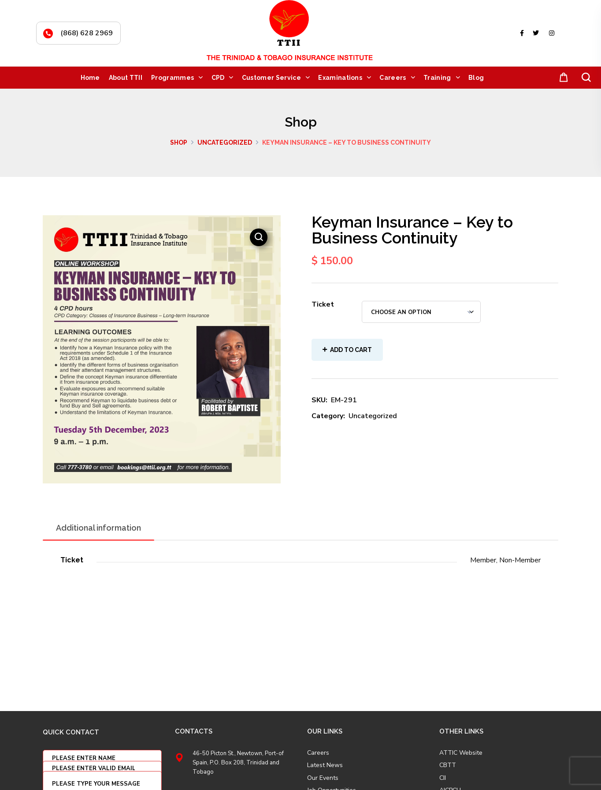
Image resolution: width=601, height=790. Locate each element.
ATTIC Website (460, 753)
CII (442, 778)
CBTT (447, 765)
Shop (178, 142)
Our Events (322, 778)
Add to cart (351, 349)
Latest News (325, 765)
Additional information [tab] (98, 527)
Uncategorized (224, 142)
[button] (561, 77)
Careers (318, 753)
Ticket (323, 304)
